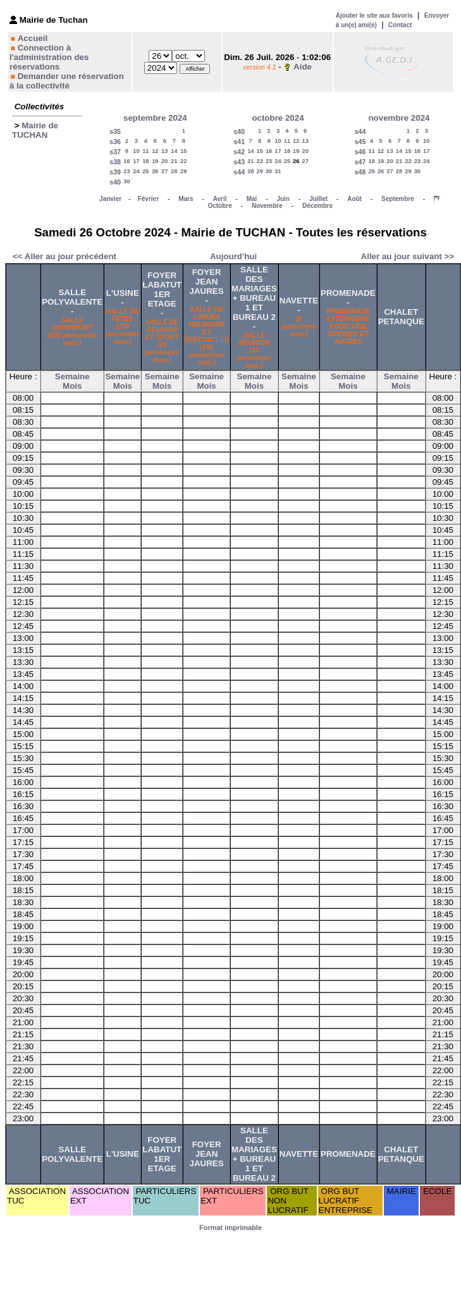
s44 (239, 172)
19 (155, 161)
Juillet (318, 198)
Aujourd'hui (233, 256)
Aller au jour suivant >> (407, 256)
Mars (185, 198)
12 (155, 151)
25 (145, 171)
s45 (360, 141)
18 (145, 161)
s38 (115, 162)
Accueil (32, 38)
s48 (360, 172)
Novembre (267, 205)
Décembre (317, 205)
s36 (115, 141)
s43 (239, 162)
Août (354, 198)
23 (126, 171)
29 (183, 171)
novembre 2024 (398, 118)
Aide (302, 66)
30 (126, 181)
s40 (115, 182)
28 (174, 171)
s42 (239, 151)
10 (136, 151)
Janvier (110, 198)
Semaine (72, 376)
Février (148, 198)
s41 (239, 141)
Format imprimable (230, 1227)
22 (183, 161)
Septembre (397, 198)
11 (145, 151)
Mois (72, 386)
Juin (283, 198)
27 (164, 171)
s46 (360, 151)
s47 (360, 162)
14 (174, 151)
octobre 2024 (278, 118)
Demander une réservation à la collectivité (66, 80)
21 (174, 161)
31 (277, 171)
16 (126, 161)
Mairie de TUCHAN (35, 130)
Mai (252, 198)
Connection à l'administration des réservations (49, 57)
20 (164, 161)
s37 (115, 151)
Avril (220, 198)
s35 (115, 131)
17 (136, 161)
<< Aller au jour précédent (64, 256)
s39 (115, 172)
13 (164, 151)
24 (136, 171)
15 (183, 151)
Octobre (219, 205)
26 (155, 171)
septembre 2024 (155, 118)
